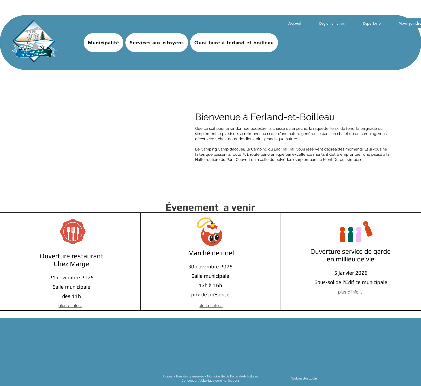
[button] (104, 42)
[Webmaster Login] (304, 378)
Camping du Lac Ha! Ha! (272, 149)
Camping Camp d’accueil (223, 149)
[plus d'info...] (70, 305)
